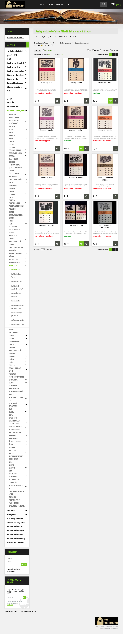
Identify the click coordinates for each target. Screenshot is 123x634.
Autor (37, 50)
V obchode (105, 50)
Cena (54, 43)
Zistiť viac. (10, 605)
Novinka (115, 50)
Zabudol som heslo (13, 569)
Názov (46, 43)
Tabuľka (47, 45)
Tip (90, 50)
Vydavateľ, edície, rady (49, 37)
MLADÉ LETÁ (63, 37)
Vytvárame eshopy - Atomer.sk (109, 628)
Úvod (42, 4)
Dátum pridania (65, 43)
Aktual (96, 50)
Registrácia (11, 571)
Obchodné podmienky (55, 4)
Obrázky (37, 45)
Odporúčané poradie (82, 43)
